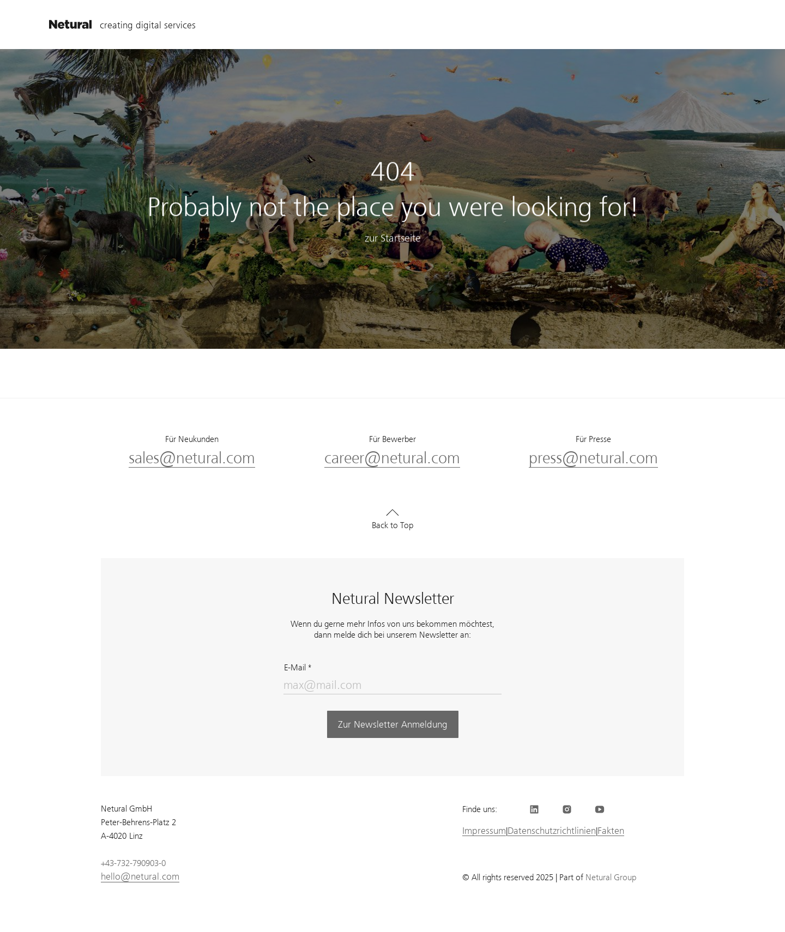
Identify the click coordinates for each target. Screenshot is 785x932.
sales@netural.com (192, 458)
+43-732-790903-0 (133, 863)
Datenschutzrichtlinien (552, 831)
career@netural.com (392, 458)
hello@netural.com (140, 876)
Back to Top (392, 525)
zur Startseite (393, 238)
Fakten (610, 831)
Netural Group (610, 877)
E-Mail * (297, 668)
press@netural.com (593, 458)
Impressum (484, 831)
